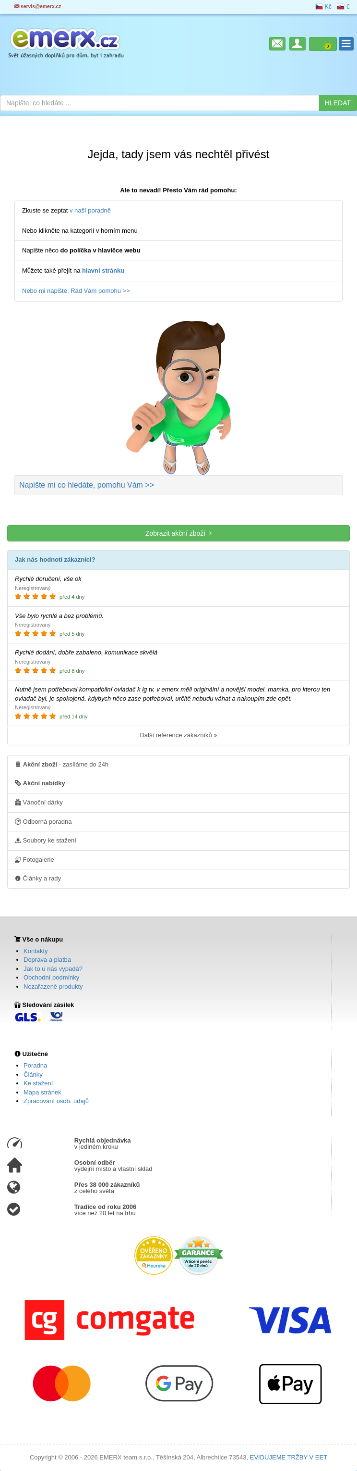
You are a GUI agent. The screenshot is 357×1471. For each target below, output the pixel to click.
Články (33, 1074)
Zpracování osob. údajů (56, 1101)
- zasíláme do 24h (61, 764)
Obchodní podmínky (51, 977)
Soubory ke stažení (45, 840)
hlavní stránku (103, 270)
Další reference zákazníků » (178, 735)
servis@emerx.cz (37, 6)
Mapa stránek (42, 1092)
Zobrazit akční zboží (178, 533)
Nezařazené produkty (53, 986)
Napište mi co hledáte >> (86, 485)
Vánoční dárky (39, 802)
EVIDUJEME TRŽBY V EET (288, 1457)
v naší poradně (90, 210)
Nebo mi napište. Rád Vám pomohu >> (76, 290)
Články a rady (38, 878)
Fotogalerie (34, 859)
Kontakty (36, 951)
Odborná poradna (43, 821)
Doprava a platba (47, 959)
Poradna (35, 1065)
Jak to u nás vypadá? (53, 968)
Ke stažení (38, 1083)
